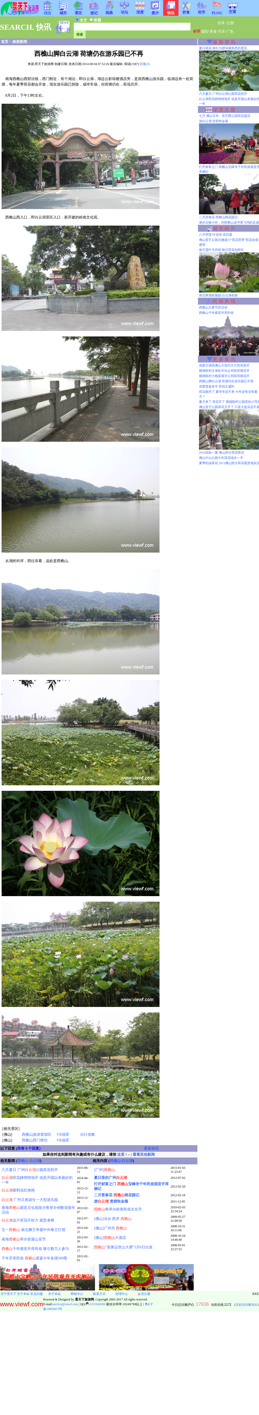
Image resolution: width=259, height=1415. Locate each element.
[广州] (104, 1170)
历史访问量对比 (246, 1305)
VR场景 (63, 1134)
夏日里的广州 (110, 1178)
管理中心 (121, 1294)
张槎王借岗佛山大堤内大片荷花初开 (224, 365)
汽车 (221, 31)
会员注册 (144, 1294)
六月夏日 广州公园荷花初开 (30, 1170)
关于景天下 (8, 1294)
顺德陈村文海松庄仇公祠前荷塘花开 (224, 371)
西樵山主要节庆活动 (213, 307)
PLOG (217, 11)
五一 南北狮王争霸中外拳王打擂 (33, 1230)
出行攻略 (87, 1134)
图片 (155, 11)
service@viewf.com (65, 1304)
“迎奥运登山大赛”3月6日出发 (123, 1247)
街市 (201, 10)
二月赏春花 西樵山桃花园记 (218, 217)
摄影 (205, 31)
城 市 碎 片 (224, 228)
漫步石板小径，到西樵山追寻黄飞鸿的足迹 (229, 222)
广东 (229, 31)
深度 (140, 10)
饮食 (186, 10)
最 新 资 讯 (224, 42)
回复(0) (145, 64)
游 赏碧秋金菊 (111, 1201)
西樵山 (22, 1161)
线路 (109, 11)
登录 (221, 23)
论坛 (124, 10)
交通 (232, 10)
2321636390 (95, 1304)
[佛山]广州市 (110, 1228)
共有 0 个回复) (29, 1148)
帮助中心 (77, 1294)
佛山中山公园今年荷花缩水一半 (221, 458)
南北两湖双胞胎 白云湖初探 (218, 295)
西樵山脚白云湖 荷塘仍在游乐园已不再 (226, 381)
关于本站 (23, 1294)
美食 (213, 31)
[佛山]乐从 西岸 (112, 1219)
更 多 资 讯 (224, 359)
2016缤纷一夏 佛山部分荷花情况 (221, 452)
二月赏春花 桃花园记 (116, 1195)
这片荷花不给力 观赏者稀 (28, 1220)
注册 (230, 23)
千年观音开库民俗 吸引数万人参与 (35, 1249)
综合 (47, 11)
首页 (4, 42)
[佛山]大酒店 (110, 1238)
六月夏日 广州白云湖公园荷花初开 (223, 94)
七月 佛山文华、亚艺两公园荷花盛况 (224, 116)
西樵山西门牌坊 (35, 1140)
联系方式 (99, 1294)
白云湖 (34, 1161)
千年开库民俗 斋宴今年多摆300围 (34, 1258)
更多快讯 (151, 1148)
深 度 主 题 (224, 109)
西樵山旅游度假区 (36, 1134)
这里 (120, 1154)
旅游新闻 (19, 42)
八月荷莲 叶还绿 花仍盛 (215, 234)
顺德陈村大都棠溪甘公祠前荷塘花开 (224, 376)
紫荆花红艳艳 (18, 1190)
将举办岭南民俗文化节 (118, 1209)
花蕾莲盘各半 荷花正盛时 (217, 386)
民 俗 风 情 (224, 301)
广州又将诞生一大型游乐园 (30, 1200)
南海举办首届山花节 (24, 1239)
